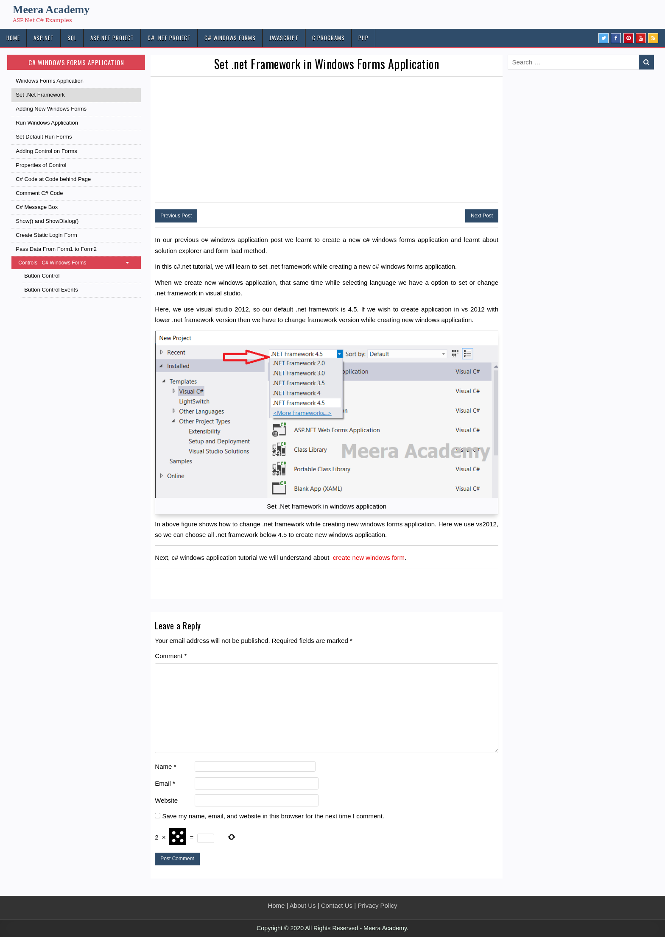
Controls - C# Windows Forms (77, 263)
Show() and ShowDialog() (47, 221)
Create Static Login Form (46, 235)
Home (276, 905)
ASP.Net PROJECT (112, 37)
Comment (171, 655)
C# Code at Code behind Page (53, 179)
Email (165, 783)
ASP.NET (44, 37)
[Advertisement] (326, 140)
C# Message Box (37, 207)
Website (166, 800)
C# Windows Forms (230, 37)
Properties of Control (41, 165)
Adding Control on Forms (46, 151)
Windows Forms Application (50, 81)
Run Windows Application (47, 123)
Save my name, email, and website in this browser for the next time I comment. (273, 816)
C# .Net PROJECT (169, 37)
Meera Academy (51, 9)
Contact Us (336, 905)
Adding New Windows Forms (51, 109)
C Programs (328, 37)
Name (165, 766)
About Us (303, 905)
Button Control (41, 275)
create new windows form (369, 557)
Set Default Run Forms (44, 136)
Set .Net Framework (40, 95)
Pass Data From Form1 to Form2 (56, 249)
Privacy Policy (377, 905)
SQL (72, 37)
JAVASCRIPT (284, 37)
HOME (13, 37)
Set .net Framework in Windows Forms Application (326, 63)
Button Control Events (51, 289)
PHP (363, 37)
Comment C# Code (39, 193)
